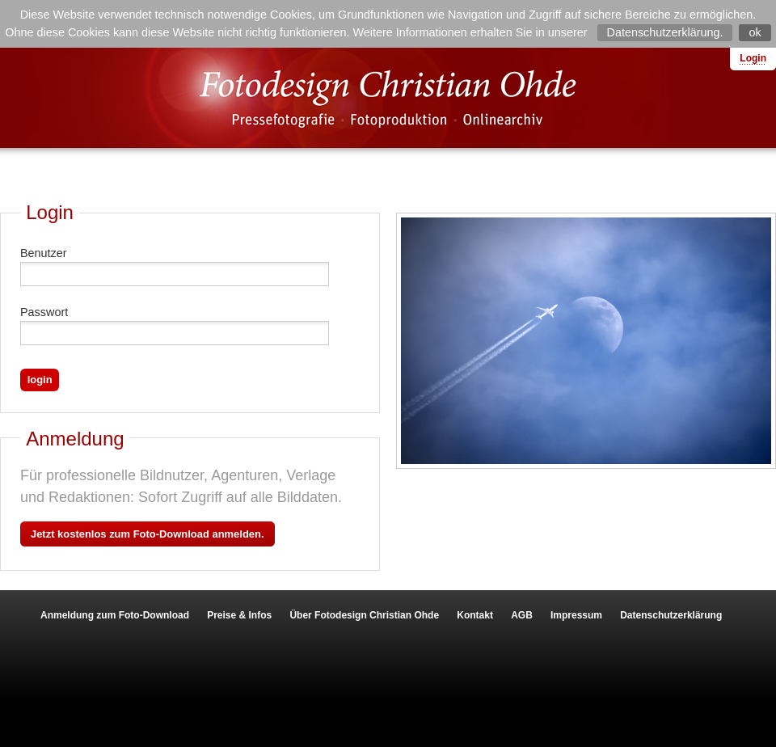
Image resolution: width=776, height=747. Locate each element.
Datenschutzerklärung (671, 615)
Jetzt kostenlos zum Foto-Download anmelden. (147, 534)
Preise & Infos (239, 615)
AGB (522, 615)
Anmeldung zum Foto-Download (114, 615)
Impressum (576, 615)
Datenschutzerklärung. (665, 32)
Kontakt (475, 615)
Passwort (44, 312)
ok (755, 32)
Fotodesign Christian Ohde (388, 98)
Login (753, 58)
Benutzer (43, 253)
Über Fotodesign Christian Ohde (364, 615)
